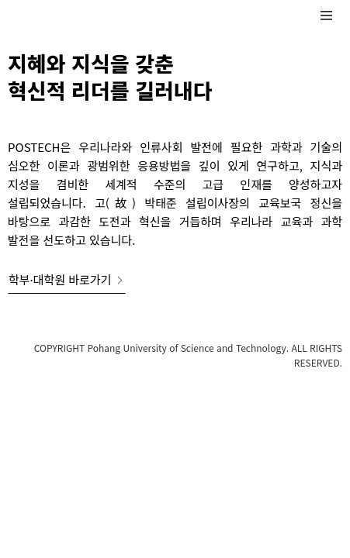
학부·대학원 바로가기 (67, 279)
